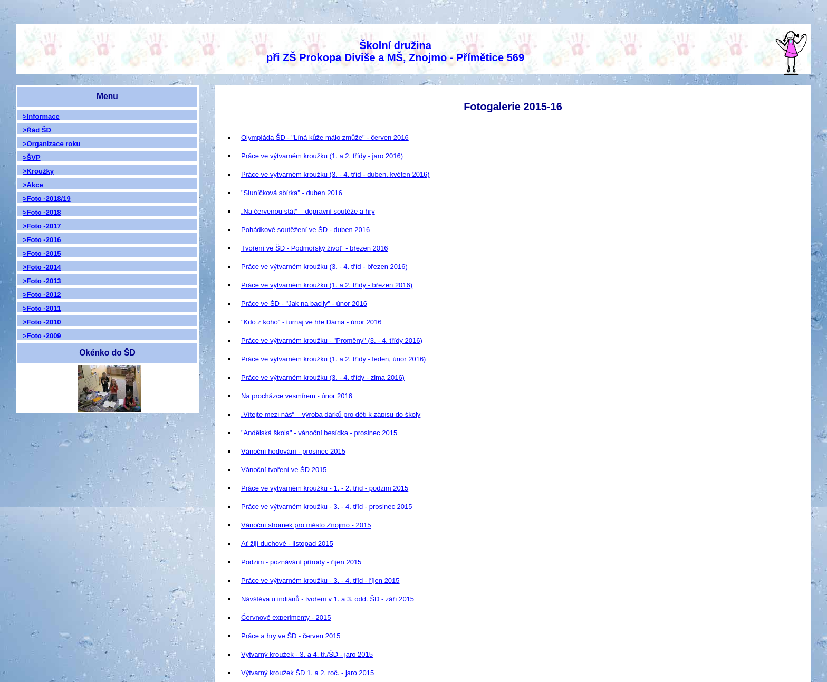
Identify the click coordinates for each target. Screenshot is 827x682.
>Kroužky (38, 171)
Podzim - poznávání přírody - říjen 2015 (301, 562)
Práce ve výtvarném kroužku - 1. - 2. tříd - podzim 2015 (324, 488)
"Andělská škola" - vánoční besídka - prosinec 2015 (319, 433)
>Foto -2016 (42, 240)
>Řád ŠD (37, 130)
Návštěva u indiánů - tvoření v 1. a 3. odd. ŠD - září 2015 (327, 599)
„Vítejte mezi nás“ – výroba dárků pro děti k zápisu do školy (330, 414)
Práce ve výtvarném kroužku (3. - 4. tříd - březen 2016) (324, 267)
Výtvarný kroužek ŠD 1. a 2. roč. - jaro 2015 (307, 673)
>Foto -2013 (42, 281)
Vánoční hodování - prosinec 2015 (293, 451)
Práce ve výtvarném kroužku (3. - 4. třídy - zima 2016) (323, 377)
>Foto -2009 (42, 336)
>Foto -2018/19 (47, 199)
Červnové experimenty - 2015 (286, 617)
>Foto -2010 (42, 322)
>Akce (33, 185)
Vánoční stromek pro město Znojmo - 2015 (306, 525)
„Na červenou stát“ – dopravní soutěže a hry (308, 211)
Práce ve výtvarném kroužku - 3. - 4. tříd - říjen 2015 (320, 580)
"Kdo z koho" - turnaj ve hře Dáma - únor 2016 (311, 322)
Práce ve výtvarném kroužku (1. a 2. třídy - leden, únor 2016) (333, 359)
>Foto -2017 (42, 226)
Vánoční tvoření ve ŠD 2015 (284, 470)
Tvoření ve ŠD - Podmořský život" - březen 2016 (314, 248)
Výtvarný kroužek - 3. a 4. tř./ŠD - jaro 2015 (307, 654)
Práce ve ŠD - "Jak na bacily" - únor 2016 (304, 304)
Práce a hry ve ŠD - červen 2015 (291, 636)
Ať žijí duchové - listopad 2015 (287, 543)
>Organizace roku (51, 144)
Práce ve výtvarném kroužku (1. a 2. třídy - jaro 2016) (322, 156)
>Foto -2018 (42, 212)
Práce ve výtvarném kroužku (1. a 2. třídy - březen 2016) (326, 285)
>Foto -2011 (42, 308)
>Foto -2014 (42, 267)
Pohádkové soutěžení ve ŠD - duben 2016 (305, 230)
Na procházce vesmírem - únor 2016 (296, 396)
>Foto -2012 (42, 295)
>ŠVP (32, 157)
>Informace (41, 116)
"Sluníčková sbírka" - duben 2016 (291, 193)
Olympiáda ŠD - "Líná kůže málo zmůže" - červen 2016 (325, 137)
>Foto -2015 (42, 253)
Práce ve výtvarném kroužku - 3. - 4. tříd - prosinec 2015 (326, 507)
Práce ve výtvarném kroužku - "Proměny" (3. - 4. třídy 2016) (331, 340)
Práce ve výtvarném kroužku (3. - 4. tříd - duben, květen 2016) (335, 174)
